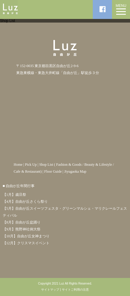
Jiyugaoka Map (75, 171)
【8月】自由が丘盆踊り (22, 222)
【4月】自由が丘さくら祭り (25, 201)
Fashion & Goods (69, 164)
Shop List (46, 164)
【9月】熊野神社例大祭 (22, 229)
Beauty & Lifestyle (98, 164)
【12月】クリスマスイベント (26, 243)
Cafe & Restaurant (27, 171)
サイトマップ (50, 289)
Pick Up (31, 164)
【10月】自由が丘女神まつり (26, 236)
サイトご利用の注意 (75, 289)
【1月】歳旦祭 (14, 195)
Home (18, 164)
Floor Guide (53, 171)
